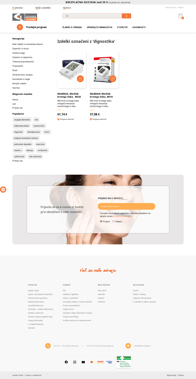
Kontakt (31, 328)
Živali (15, 70)
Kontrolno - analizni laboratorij (40, 309)
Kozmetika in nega (21, 79)
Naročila (101, 294)
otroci (46, 132)
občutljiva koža (33, 132)
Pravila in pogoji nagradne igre (40, 316)
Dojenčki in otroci (20, 48)
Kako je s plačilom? (71, 298)
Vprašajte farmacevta (99, 27)
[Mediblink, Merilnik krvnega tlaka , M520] (71, 83)
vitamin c (18, 150)
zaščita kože (19, 156)
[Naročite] (126, 206)
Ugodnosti (139, 27)
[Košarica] (180, 17)
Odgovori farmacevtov (142, 298)
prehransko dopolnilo (22, 144)
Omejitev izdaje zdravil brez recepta (77, 313)
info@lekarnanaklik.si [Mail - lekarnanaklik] (142, 346)
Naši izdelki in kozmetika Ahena (27, 44)
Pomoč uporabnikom (71, 305)
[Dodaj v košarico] (80, 78)
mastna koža (39, 126)
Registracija (171, 8)
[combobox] (96, 15)
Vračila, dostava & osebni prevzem (77, 320)
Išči (64, 290)
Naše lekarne (43, 8)
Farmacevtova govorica (37, 298)
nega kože (18, 132)
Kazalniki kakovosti (35, 305)
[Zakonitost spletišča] (124, 362)
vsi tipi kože (42, 150)
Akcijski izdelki (19, 83)
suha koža (40, 144)
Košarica (101, 302)
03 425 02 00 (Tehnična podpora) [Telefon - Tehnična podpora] (100, 346)
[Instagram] (75, 362)
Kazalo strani (33, 290)
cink (36, 119)
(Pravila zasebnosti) (123, 216)
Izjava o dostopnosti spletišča (40, 294)
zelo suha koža (35, 156)
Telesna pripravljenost (23, 61)
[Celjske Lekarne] (24, 17)
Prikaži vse (17, 107)
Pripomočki (17, 66)
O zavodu (17, 8)
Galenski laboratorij (36, 302)
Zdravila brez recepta (22, 74)
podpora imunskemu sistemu (26, 138)
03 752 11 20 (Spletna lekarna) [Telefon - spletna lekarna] (66, 346)
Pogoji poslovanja (35, 320)
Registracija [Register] (171, 375)
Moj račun (102, 290)
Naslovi (101, 298)
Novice (67, 8)
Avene (15, 99)
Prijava (181, 8)
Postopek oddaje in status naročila (77, 302)
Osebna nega (18, 53)
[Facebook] (66, 362)
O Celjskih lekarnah (35, 324)
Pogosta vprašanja (70, 316)
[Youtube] (83, 362)
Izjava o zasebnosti (33, 375)
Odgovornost (68, 309)
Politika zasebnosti (35, 313)
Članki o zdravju (72, 27)
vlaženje (29, 150)
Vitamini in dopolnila (22, 57)
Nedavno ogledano (70, 294)
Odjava (118, 221)
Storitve (122, 27)
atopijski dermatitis (22, 119)
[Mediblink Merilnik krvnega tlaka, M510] (104, 83)
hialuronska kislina (21, 126)
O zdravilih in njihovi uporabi (144, 302)
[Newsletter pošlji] (151, 206)
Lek (14, 103)
